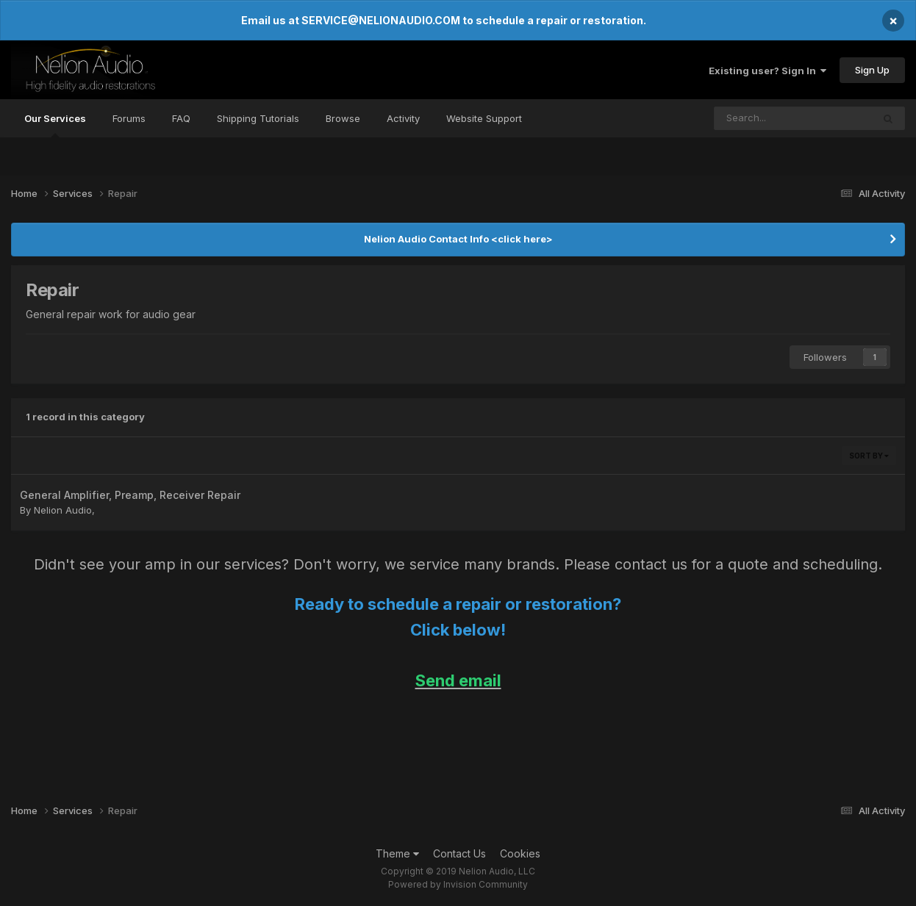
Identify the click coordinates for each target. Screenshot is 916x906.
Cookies (520, 853)
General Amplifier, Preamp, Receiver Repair (130, 495)
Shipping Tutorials (258, 118)
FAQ (181, 118)
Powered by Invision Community (458, 884)
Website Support (484, 118)
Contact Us (459, 853)
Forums (129, 118)
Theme (397, 853)
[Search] (760, 118)
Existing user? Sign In (767, 70)
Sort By (869, 455)
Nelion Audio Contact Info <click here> (458, 239)
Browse (343, 118)
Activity (403, 118)
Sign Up (872, 70)
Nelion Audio (63, 510)
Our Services (55, 124)
